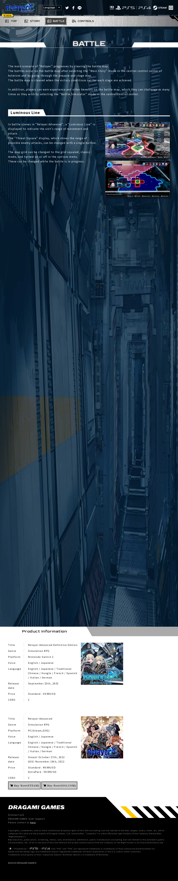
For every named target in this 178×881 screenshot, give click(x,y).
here (33, 822)
